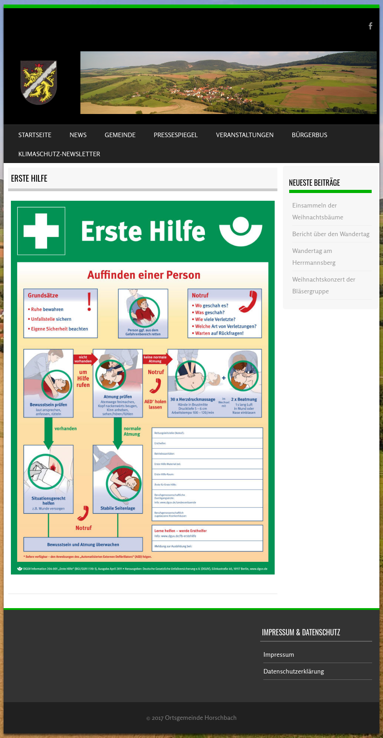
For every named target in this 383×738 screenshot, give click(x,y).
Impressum (278, 654)
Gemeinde (120, 135)
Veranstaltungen (245, 135)
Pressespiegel (176, 135)
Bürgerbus (309, 135)
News (78, 135)
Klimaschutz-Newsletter (59, 154)
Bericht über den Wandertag (330, 234)
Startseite (34, 135)
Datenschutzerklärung (293, 671)
